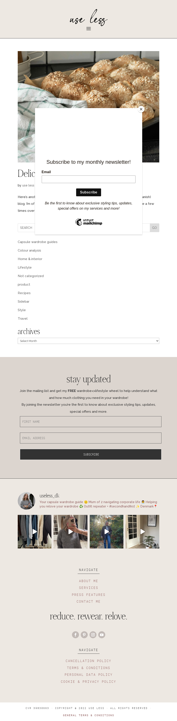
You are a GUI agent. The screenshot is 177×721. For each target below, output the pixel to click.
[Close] (141, 109)
